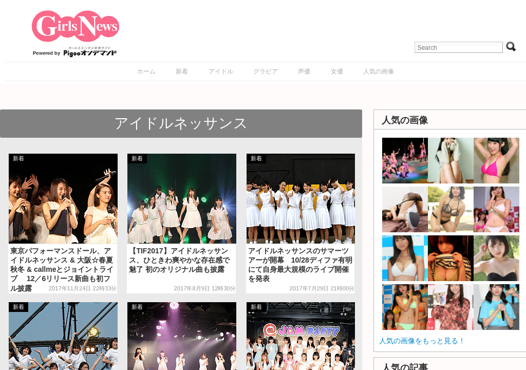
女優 (337, 71)
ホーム (146, 71)
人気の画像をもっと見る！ (422, 341)
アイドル (221, 71)
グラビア (265, 71)
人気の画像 (378, 71)
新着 (182, 71)
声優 (304, 71)
